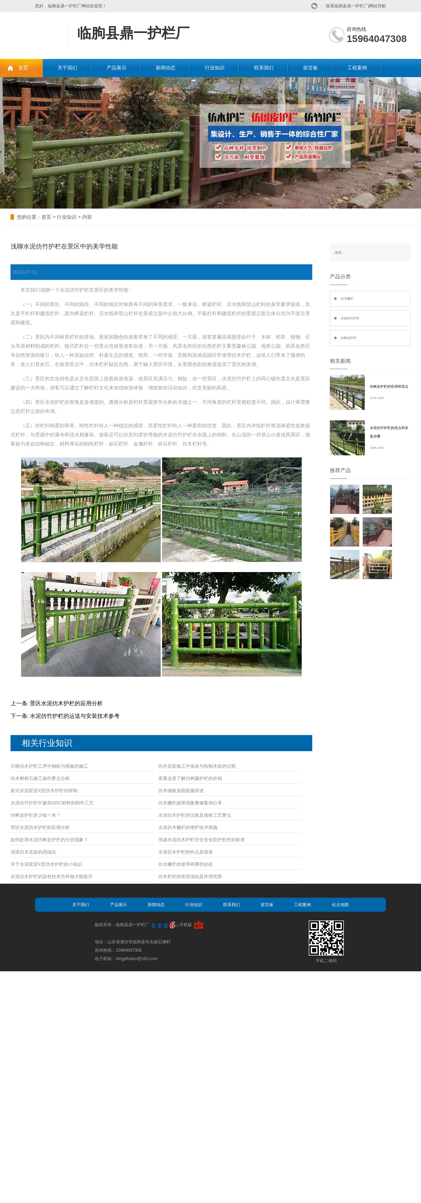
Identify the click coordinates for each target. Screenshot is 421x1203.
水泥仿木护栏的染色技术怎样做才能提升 (52, 876)
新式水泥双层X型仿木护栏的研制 (44, 790)
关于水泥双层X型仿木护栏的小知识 (46, 864)
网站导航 (377, 6)
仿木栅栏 (347, 298)
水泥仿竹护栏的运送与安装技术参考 (75, 716)
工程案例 (357, 67)
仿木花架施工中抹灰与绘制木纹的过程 (197, 766)
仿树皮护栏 (348, 338)
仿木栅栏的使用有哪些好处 (185, 864)
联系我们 (264, 67)
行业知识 (215, 67)
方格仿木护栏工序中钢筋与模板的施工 (49, 766)
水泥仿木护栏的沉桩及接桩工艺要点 (194, 815)
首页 (23, 67)
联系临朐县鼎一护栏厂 (347, 6)
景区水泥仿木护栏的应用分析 (66, 703)
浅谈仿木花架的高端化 (33, 852)
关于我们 (67, 67)
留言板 (310, 67)
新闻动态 (165, 67)
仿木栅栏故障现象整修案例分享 (190, 803)
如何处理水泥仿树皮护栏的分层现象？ (49, 839)
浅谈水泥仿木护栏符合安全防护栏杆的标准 (201, 839)
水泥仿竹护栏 (350, 318)
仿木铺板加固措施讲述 (181, 790)
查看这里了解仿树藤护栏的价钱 (190, 778)
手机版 (185, 924)
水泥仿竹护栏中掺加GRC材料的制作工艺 (52, 803)
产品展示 (116, 67)
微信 (314, 6)
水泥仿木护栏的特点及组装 (185, 852)
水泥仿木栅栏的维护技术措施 (188, 827)
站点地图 (340, 904)
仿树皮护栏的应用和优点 (389, 386)
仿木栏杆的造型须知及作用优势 (190, 876)
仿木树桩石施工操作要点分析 (40, 778)
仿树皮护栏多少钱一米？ (36, 815)
